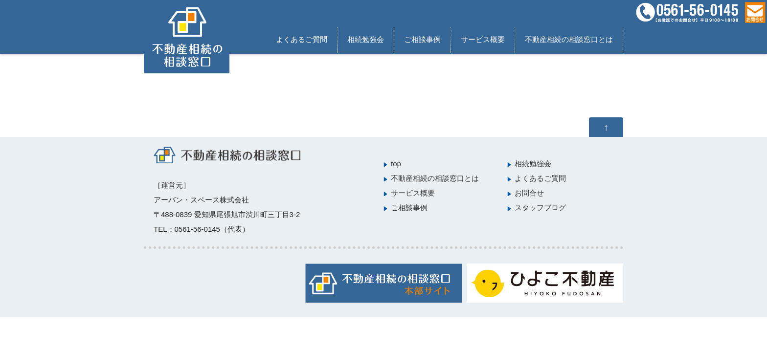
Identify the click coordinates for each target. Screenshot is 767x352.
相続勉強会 (365, 39)
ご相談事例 (422, 39)
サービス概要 (483, 39)
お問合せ (529, 193)
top (396, 163)
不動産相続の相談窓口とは (569, 39)
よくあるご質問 (301, 39)
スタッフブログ (540, 207)
